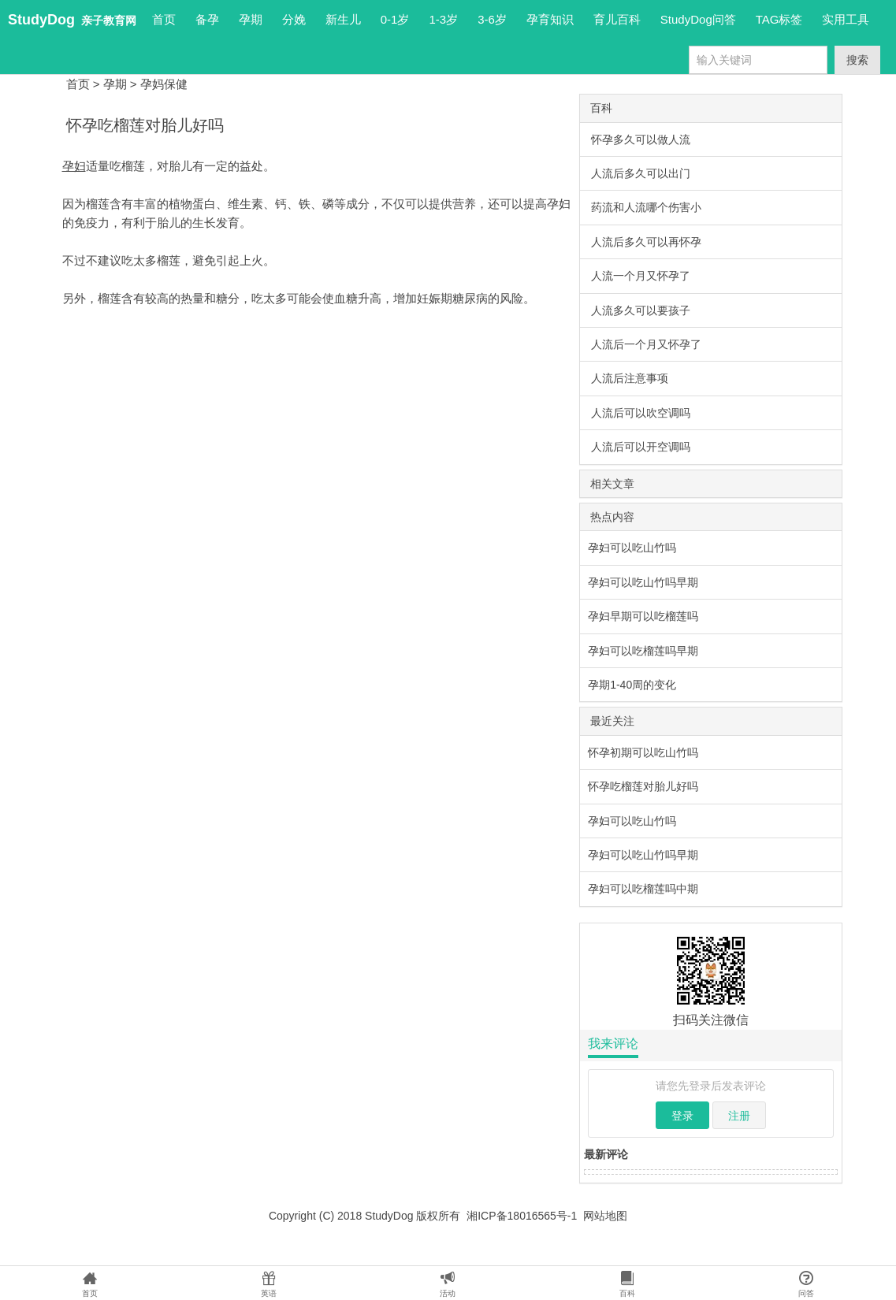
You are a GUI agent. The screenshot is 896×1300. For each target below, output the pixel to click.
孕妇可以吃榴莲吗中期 (643, 888)
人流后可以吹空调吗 (640, 413)
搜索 (857, 60)
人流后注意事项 (629, 378)
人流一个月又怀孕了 (640, 275)
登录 (682, 1115)
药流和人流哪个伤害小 (646, 207)
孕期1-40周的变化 (632, 684)
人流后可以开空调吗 (640, 446)
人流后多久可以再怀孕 (646, 242)
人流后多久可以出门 (640, 173)
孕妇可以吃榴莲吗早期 (643, 650)
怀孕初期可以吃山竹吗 (643, 752)
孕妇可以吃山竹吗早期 (643, 582)
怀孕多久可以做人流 (640, 139)
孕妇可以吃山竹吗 (632, 547)
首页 (164, 19)
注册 (739, 1115)
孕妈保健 (164, 84)
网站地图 (605, 1215)
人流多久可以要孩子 (640, 310)
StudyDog (41, 20)
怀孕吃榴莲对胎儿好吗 (643, 786)
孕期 (115, 84)
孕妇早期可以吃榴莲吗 (643, 616)
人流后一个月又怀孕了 (646, 344)
